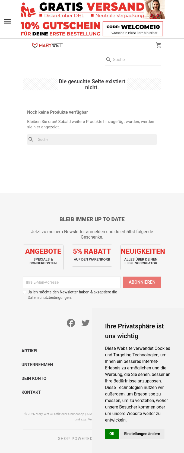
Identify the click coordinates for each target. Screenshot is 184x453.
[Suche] (133, 59)
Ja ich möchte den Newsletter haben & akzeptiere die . (70, 295)
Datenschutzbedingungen (49, 297)
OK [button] (112, 434)
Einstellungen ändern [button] (142, 434)
